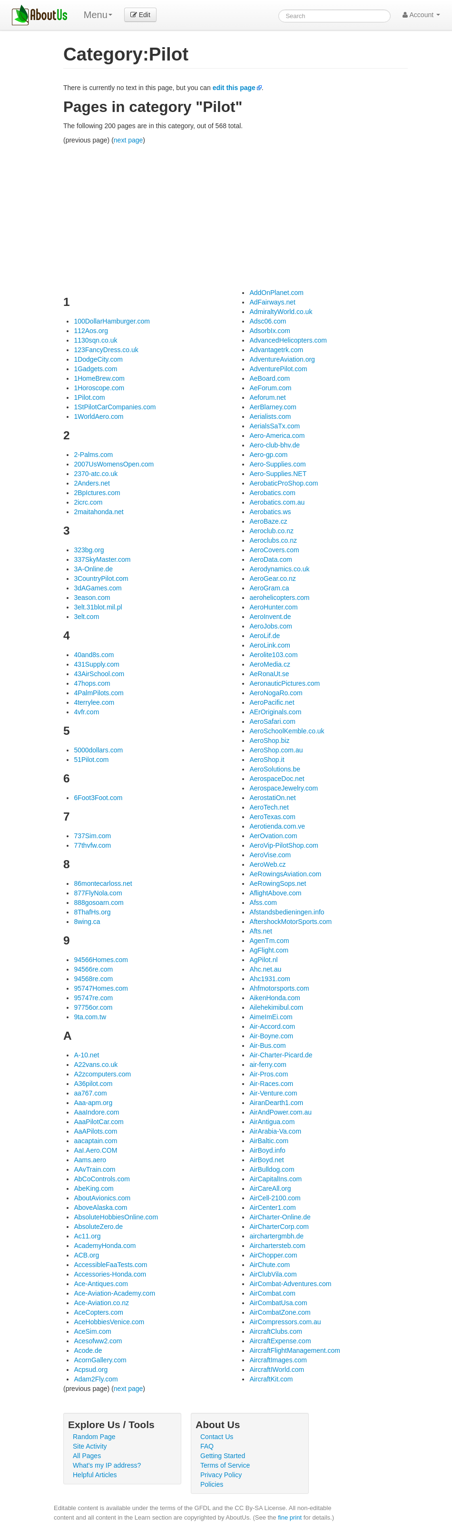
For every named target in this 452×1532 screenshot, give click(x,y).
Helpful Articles (95, 1475)
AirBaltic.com (268, 1141)
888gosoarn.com (98, 902)
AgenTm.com (269, 940)
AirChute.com (269, 1264)
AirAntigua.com (272, 1122)
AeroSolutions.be (274, 769)
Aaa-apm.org (93, 1102)
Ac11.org (87, 1236)
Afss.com (263, 902)
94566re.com (93, 969)
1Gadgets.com (95, 369)
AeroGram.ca (269, 588)
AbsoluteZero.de (98, 1226)
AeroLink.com (269, 645)
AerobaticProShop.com (283, 483)
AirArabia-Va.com (275, 1131)
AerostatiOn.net (272, 798)
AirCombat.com (272, 1293)
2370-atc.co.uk (96, 473)
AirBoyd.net (266, 1160)
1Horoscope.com (99, 388)
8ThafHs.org (92, 912)
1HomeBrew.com (99, 378)
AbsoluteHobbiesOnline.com (116, 1217)
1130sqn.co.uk (95, 340)
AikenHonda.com (274, 998)
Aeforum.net (267, 397)
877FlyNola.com (98, 893)
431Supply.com (96, 664)
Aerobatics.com (272, 493)
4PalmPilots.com (98, 693)
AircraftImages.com (278, 1360)
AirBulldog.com (271, 1169)
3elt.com (86, 616)
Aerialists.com (270, 416)
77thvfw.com (92, 845)
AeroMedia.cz (269, 664)
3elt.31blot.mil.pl (98, 607)
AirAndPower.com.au (280, 1112)
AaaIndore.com (96, 1112)
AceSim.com (92, 1331)
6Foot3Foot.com (98, 798)
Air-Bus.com (267, 1045)
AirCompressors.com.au (285, 1322)
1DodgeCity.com (98, 359)
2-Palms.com (93, 454)
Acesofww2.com (98, 1341)
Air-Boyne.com (271, 1036)
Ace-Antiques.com (101, 1284)
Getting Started (222, 1456)
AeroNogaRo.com (275, 693)
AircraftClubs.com (275, 1331)
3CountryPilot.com (101, 578)
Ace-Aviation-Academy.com (114, 1293)
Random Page (94, 1437)
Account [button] (421, 15)
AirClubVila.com (272, 1274)
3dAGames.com (97, 588)
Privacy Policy (221, 1475)
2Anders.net (92, 483)
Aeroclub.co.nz (271, 531)
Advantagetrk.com (276, 350)
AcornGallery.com (100, 1360)
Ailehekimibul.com (276, 1007)
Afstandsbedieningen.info (286, 912)
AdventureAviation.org (282, 359)
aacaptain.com (95, 1141)
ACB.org (86, 1255)
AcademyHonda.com (105, 1245)
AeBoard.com (269, 378)
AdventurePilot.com (278, 369)
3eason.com (92, 597)
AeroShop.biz (269, 740)
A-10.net (86, 1055)
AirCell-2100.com (274, 1198)
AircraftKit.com (271, 1379)
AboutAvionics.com (102, 1198)
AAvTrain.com (94, 1169)
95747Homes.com (101, 988)
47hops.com (92, 683)
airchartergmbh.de (276, 1236)
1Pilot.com (89, 397)
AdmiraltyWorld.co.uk (280, 311)
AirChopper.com (273, 1255)
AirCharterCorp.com (278, 1226)
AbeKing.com (93, 1188)
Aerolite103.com (273, 655)
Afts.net (260, 931)
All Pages (87, 1456)
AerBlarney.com (272, 407)
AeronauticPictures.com (284, 683)
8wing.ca (87, 921)
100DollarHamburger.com (112, 321)
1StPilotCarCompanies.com (115, 407)
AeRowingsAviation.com (285, 874)
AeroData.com (270, 559)
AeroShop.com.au (276, 750)
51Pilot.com (91, 759)
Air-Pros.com (268, 1074)
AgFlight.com (268, 950)
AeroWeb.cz (267, 864)
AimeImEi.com (270, 1017)
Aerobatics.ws (270, 512)
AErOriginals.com (275, 712)
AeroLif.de (264, 635)
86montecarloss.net (103, 883)
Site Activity (90, 1446)
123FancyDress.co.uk (106, 350)
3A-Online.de (93, 569)
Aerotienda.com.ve (277, 826)
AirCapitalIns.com (275, 1179)
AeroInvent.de (270, 616)
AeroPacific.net (271, 702)
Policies (211, 1484)
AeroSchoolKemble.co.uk (286, 731)
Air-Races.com (271, 1083)
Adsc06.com (267, 321)
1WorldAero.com (98, 416)
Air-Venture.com (273, 1093)
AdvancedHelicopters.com (288, 340)
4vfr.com (86, 712)
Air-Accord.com (272, 1026)
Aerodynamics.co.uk (279, 569)
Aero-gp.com (268, 454)
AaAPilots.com (95, 1131)
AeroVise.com (270, 855)
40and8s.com (94, 655)
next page (128, 140)
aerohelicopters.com (279, 597)
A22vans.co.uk (96, 1064)
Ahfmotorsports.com (279, 988)
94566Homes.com (101, 960)
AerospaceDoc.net (276, 778)
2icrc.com (88, 502)
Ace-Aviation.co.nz (101, 1303)
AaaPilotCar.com (98, 1122)
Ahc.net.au (265, 969)
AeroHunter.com (273, 607)
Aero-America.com (277, 435)
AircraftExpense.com (280, 1341)
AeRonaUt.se (269, 674)
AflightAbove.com (275, 893)
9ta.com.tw (90, 1017)
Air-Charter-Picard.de (280, 1055)
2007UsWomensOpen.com (114, 464)
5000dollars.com (98, 750)
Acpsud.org (91, 1369)
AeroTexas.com (272, 817)
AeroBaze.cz (268, 521)
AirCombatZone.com (279, 1312)
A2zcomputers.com (102, 1074)
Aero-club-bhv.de (274, 445)
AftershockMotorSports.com (290, 921)
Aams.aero (90, 1160)
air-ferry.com (267, 1064)
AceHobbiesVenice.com (109, 1322)
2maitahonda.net (98, 512)
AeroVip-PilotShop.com (283, 845)
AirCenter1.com (272, 1207)
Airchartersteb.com (277, 1245)
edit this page (234, 87)
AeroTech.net (269, 807)
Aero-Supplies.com (277, 464)
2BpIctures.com (97, 493)
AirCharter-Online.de (279, 1217)
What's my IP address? (107, 1465)
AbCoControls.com (102, 1179)
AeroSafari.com (272, 721)
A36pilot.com (93, 1083)
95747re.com (93, 998)
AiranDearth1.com (276, 1102)
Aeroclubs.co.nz (273, 540)
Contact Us (216, 1437)
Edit (140, 15)
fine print (290, 1517)
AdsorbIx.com (269, 331)
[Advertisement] (235, 216)
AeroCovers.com (274, 550)
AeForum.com (270, 388)
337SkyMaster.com (102, 559)
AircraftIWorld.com (276, 1369)
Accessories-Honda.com (110, 1274)
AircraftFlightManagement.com (294, 1350)
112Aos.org (91, 331)
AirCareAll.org (270, 1188)
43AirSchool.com (99, 674)
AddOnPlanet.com (276, 292)
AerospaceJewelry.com (283, 788)
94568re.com (93, 979)
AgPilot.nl (263, 960)
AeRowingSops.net (277, 883)
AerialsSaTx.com (274, 426)
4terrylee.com (94, 702)
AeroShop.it (266, 759)
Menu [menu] (98, 15)
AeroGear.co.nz (272, 578)
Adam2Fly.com (96, 1379)
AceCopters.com (98, 1312)
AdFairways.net (272, 302)
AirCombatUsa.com (278, 1303)
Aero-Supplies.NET (277, 473)
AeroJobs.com (270, 626)
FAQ (207, 1446)
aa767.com (90, 1093)
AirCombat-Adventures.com (290, 1284)
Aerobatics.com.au (277, 502)
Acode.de (88, 1350)
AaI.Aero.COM (95, 1150)
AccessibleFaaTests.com (110, 1264)
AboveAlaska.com (100, 1207)
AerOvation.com (273, 836)
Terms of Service (225, 1465)
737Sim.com (92, 836)
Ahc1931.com (269, 979)
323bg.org (89, 550)
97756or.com (93, 1007)
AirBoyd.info (267, 1150)
